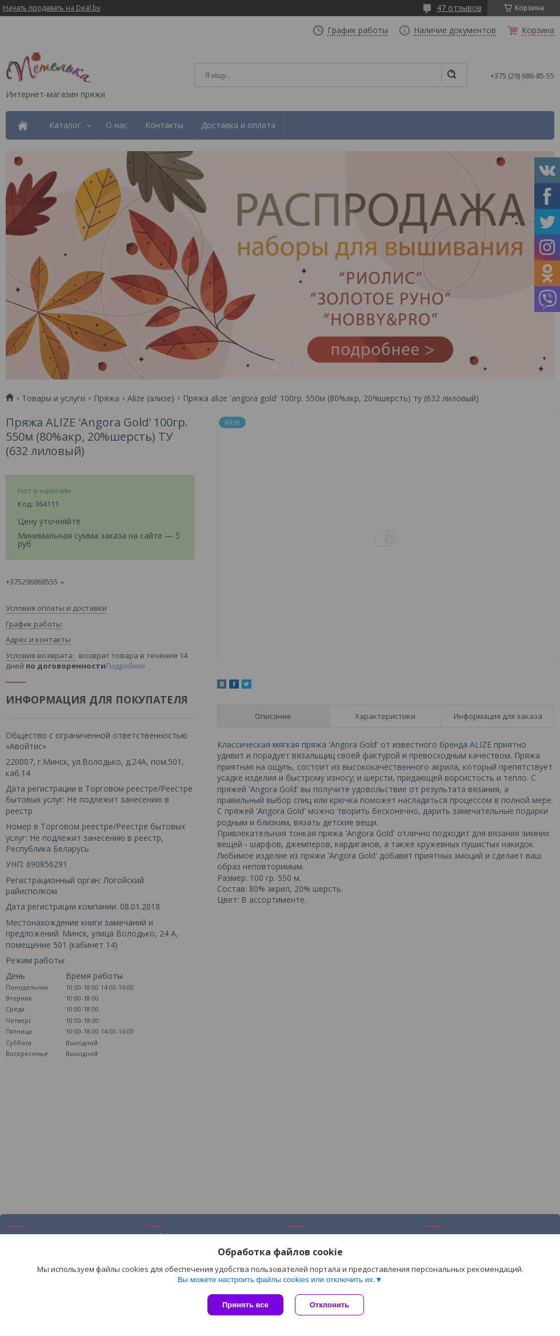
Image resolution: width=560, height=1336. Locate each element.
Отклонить (329, 1305)
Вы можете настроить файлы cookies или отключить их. (276, 1279)
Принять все (245, 1305)
